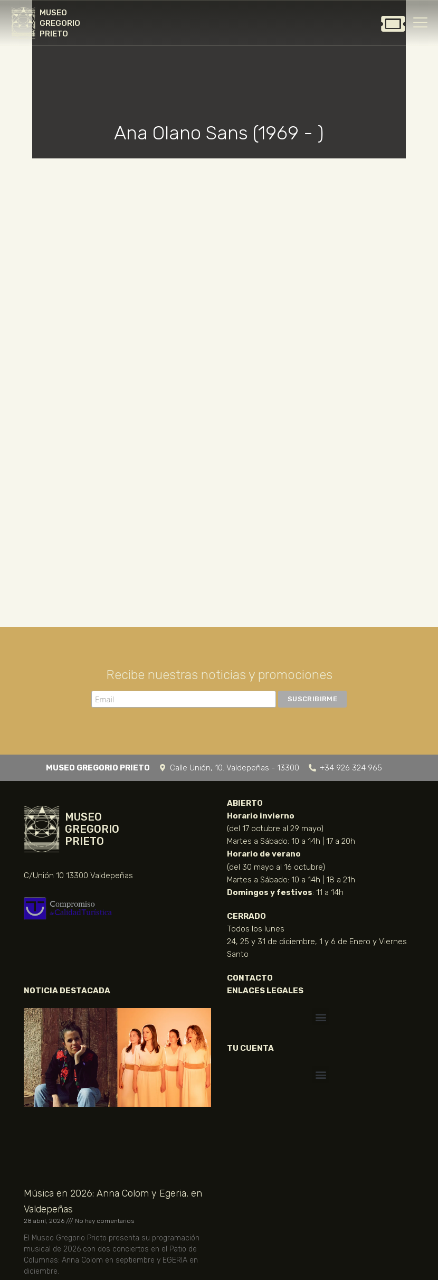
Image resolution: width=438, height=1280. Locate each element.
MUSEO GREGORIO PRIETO (60, 23)
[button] (320, 1016)
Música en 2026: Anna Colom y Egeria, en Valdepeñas (113, 1201)
